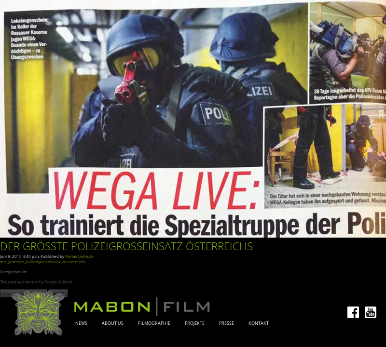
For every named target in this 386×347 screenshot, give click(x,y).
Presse (226, 323)
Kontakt (258, 323)
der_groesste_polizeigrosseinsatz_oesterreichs (43, 261)
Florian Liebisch (79, 256)
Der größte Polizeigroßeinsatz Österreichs (126, 246)
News (81, 323)
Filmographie (154, 323)
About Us (113, 323)
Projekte (195, 323)
